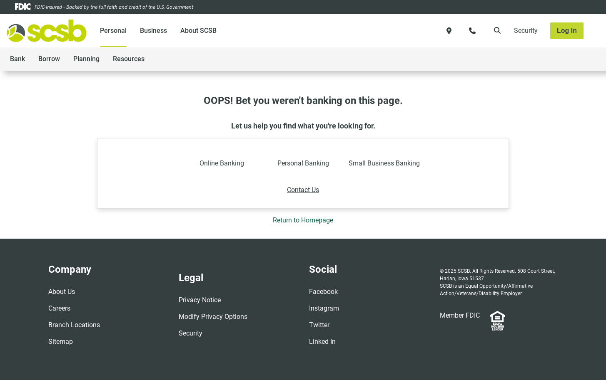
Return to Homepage (303, 220)
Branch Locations (74, 325)
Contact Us (303, 190)
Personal (113, 31)
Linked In (322, 341)
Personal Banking (303, 163)
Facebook (323, 292)
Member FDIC (460, 315)
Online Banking (222, 163)
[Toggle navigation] (540, 54)
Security (526, 31)
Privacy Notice (200, 300)
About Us (61, 292)
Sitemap (60, 341)
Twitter (319, 325)
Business (153, 31)
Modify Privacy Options (213, 317)
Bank (17, 59)
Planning (86, 59)
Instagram (324, 308)
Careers (59, 308)
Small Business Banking (384, 163)
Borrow (49, 59)
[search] (496, 31)
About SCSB (198, 31)
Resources (129, 59)
